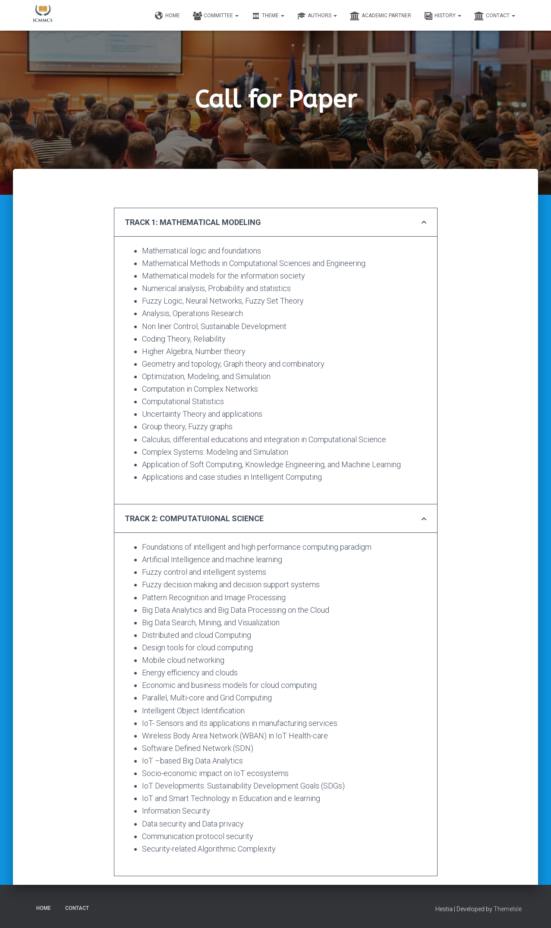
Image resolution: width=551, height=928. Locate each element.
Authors (317, 16)
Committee (216, 16)
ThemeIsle (508, 909)
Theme (268, 16)
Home (167, 16)
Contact (494, 16)
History (442, 16)
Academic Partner (380, 16)
